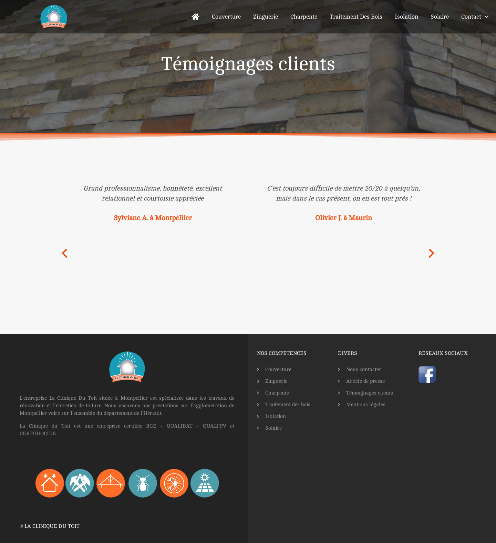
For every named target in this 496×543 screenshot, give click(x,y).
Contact (474, 16)
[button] (65, 253)
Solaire (440, 16)
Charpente (303, 16)
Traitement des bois (356, 16)
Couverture (226, 16)
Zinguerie (265, 16)
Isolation (406, 16)
